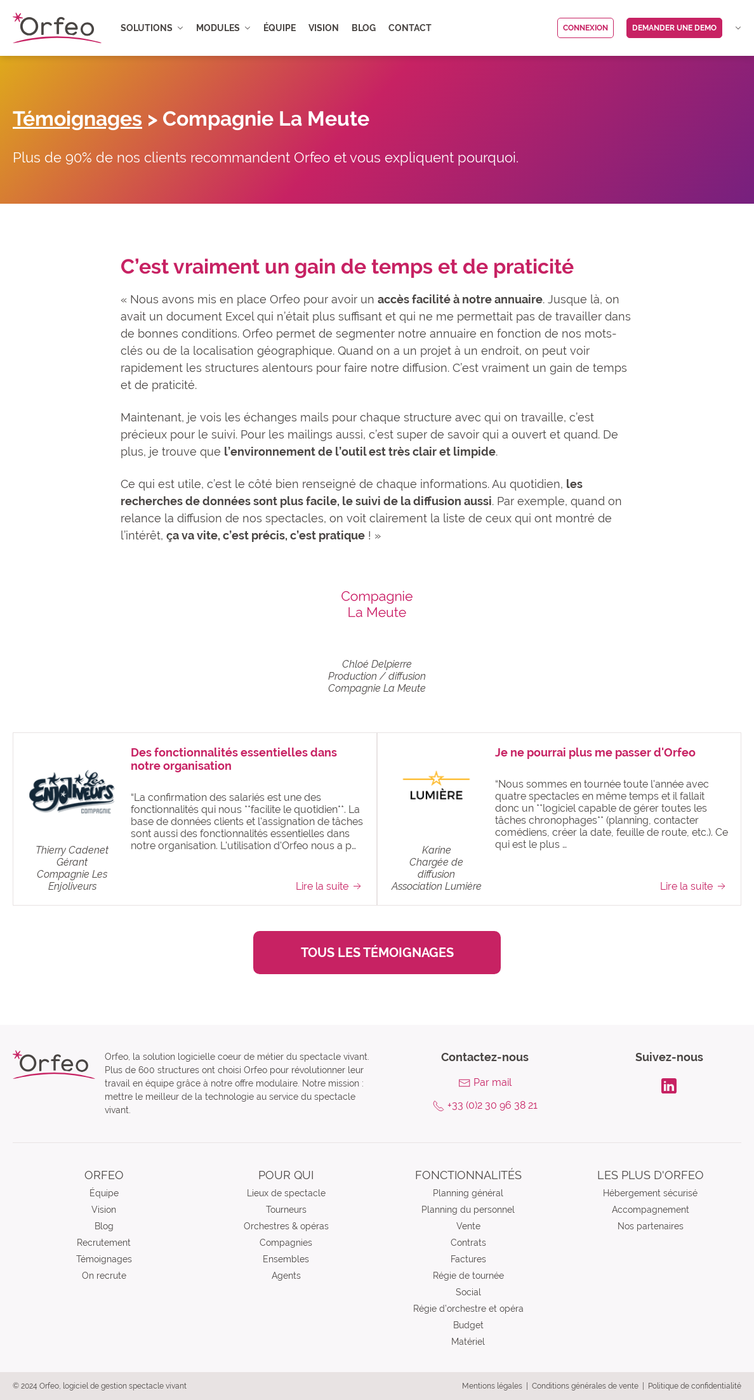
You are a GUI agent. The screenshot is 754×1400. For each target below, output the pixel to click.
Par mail (492, 1082)
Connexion (585, 27)
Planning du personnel (468, 1210)
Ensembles (286, 1259)
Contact (410, 28)
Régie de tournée (468, 1276)
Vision (323, 28)
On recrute (104, 1276)
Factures (468, 1259)
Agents (286, 1276)
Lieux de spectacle (286, 1193)
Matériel (468, 1342)
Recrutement (104, 1243)
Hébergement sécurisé (650, 1193)
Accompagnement (650, 1210)
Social (468, 1292)
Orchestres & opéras (286, 1226)
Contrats (468, 1243)
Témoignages (77, 118)
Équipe (279, 28)
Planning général (468, 1193)
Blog (364, 28)
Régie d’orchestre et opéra (468, 1309)
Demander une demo (674, 27)
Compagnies (286, 1243)
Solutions (152, 28)
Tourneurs (286, 1210)
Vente (468, 1226)
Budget (468, 1325)
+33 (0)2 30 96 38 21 (492, 1105)
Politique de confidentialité (694, 1386)
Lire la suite (330, 886)
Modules (223, 28)
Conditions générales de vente (585, 1386)
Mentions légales (492, 1386)
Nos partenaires (651, 1226)
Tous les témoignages (377, 952)
